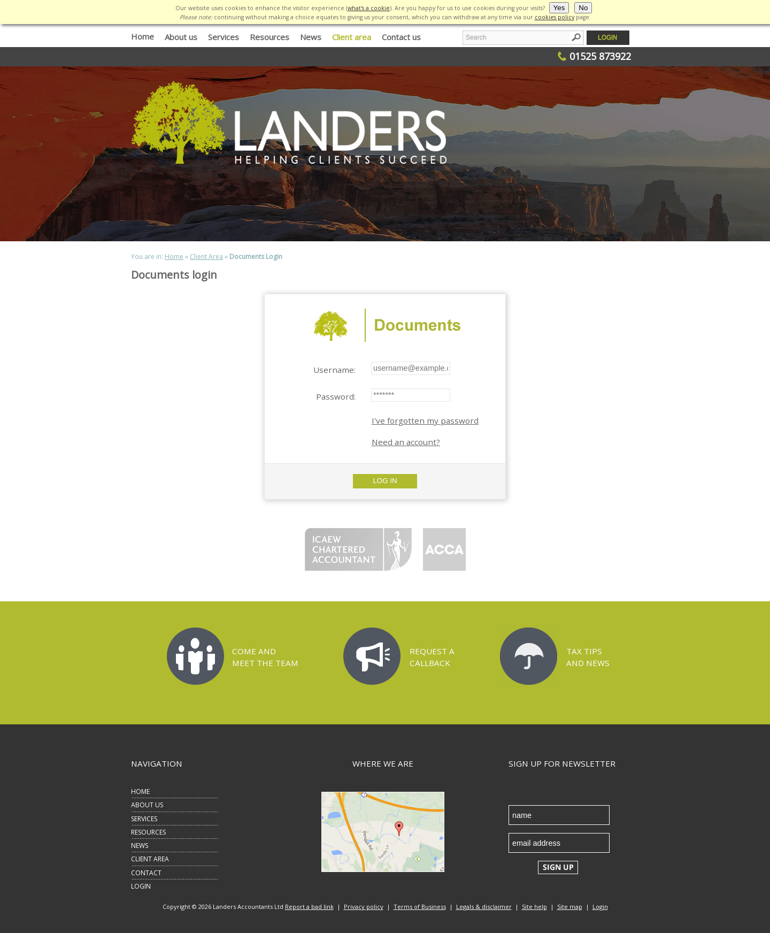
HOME (140, 791)
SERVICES (144, 818)
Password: (336, 396)
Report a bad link (309, 907)
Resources (269, 37)
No (583, 8)
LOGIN (141, 886)
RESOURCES (148, 832)
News (310, 37)
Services (223, 37)
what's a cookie (369, 8)
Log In (385, 481)
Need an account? (406, 442)
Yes (559, 8)
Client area (351, 37)
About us (181, 37)
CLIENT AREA (150, 858)
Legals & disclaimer (484, 907)
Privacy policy (363, 907)
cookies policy (554, 17)
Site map (569, 907)
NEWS (139, 845)
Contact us (401, 37)
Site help (534, 907)
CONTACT (146, 872)
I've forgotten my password (425, 420)
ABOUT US (147, 804)
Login (600, 907)
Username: (334, 369)
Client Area (206, 256)
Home (142, 36)
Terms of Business (420, 907)
